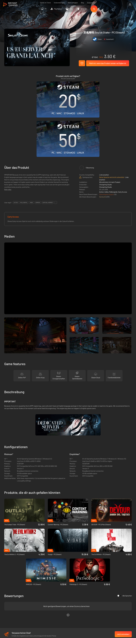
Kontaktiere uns (42, 603)
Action (101, 139)
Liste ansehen (104, 122)
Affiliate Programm (43, 599)
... (55, 150)
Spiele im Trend (45, 3)
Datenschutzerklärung (44, 596)
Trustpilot (7, 592)
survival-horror (47, 150)
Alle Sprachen (124, 543)
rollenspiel (24, 150)
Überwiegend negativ (106, 142)
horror (37, 150)
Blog (82, 3)
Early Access (122, 139)
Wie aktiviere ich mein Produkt (109, 130)
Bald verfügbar (73, 3)
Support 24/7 (91, 3)
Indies (106, 139)
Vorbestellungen (59, 3)
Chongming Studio (105, 132)
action (16, 150)
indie (31, 150)
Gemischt (102, 144)
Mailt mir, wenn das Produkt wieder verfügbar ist (107, 63)
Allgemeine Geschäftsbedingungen (48, 592)
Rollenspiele (113, 139)
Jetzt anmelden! (123, 582)
